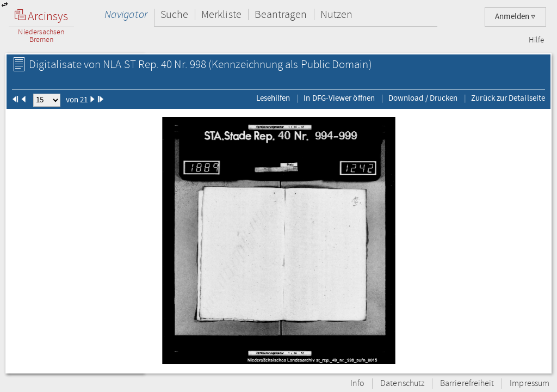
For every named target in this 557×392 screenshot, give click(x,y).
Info (357, 383)
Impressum (529, 383)
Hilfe (536, 40)
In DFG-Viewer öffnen (339, 98)
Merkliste (221, 14)
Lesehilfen (273, 98)
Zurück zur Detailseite (508, 98)
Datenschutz (402, 383)
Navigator (125, 14)
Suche (174, 14)
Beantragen (281, 14)
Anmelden (515, 16)
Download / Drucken (422, 98)
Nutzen (336, 14)
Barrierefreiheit (467, 383)
